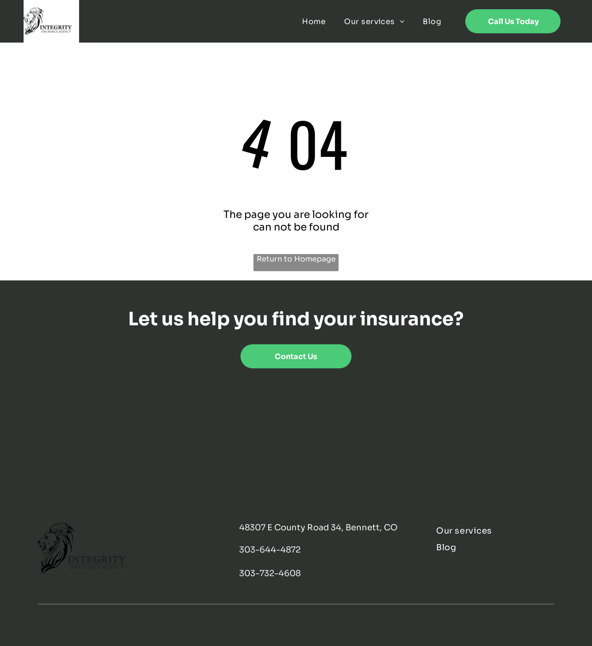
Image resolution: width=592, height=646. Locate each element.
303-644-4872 (270, 550)
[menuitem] (314, 21)
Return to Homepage (296, 259)
